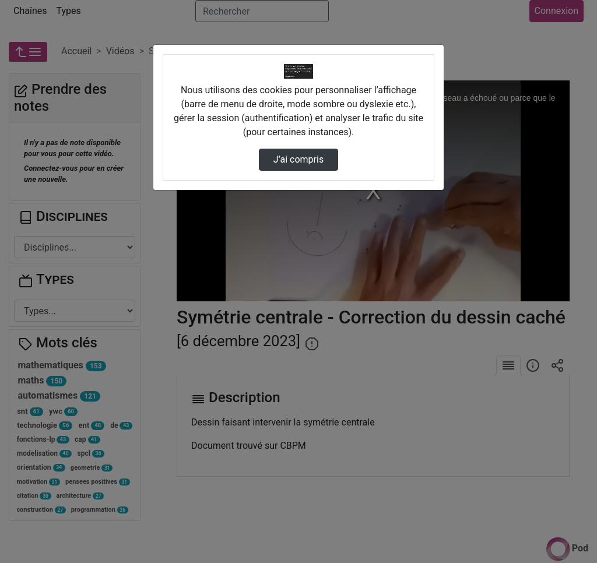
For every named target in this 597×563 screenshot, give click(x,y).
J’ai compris (298, 159)
